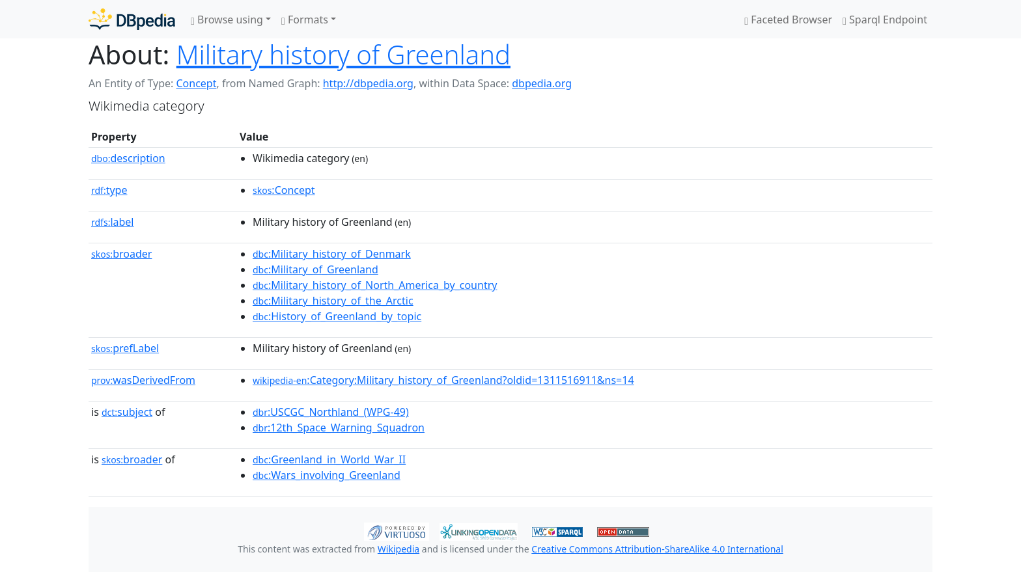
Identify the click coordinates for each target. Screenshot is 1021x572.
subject (127, 412)
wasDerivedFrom (143, 380)
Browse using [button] (227, 19)
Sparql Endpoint (885, 19)
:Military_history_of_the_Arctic (333, 300)
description (128, 158)
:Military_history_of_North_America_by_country (375, 285)
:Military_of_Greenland (315, 269)
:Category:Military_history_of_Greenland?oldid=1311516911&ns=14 (443, 380)
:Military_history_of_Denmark (332, 254)
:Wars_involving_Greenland (326, 475)
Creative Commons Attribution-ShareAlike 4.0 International (657, 549)
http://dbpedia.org (368, 83)
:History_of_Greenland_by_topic (337, 316)
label (112, 222)
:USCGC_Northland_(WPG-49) (331, 412)
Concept (196, 83)
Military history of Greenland (343, 54)
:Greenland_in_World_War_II (329, 459)
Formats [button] (304, 19)
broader (121, 254)
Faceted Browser (788, 19)
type (109, 190)
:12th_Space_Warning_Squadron (339, 427)
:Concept (284, 190)
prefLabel (125, 348)
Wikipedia (398, 549)
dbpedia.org (542, 83)
